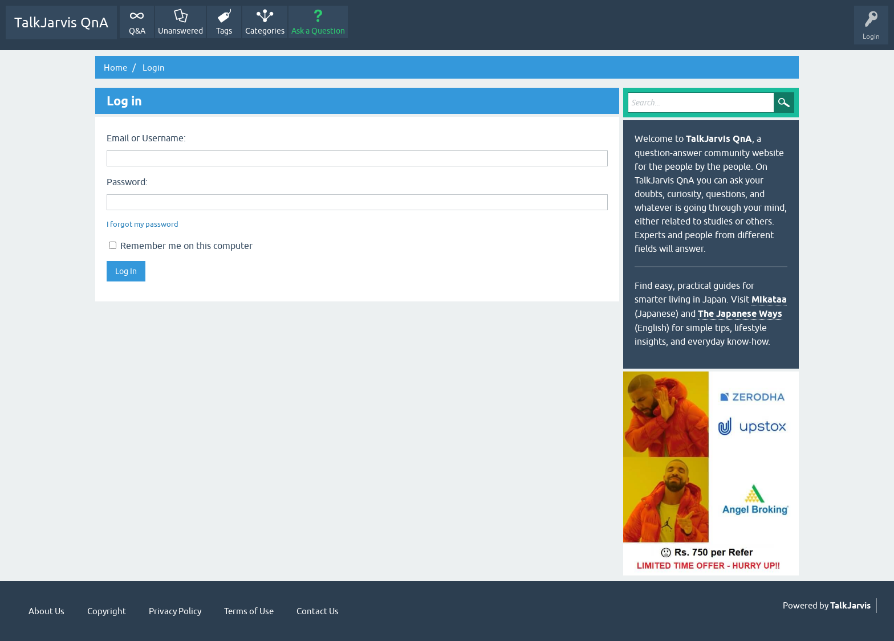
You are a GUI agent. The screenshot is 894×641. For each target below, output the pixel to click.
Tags (224, 30)
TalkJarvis (850, 606)
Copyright (106, 611)
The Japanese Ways (740, 313)
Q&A (137, 30)
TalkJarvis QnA (61, 22)
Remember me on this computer (181, 245)
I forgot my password (142, 224)
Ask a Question (318, 30)
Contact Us (317, 611)
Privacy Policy (175, 611)
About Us (46, 611)
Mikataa (769, 299)
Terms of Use (249, 611)
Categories (265, 30)
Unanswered (180, 30)
